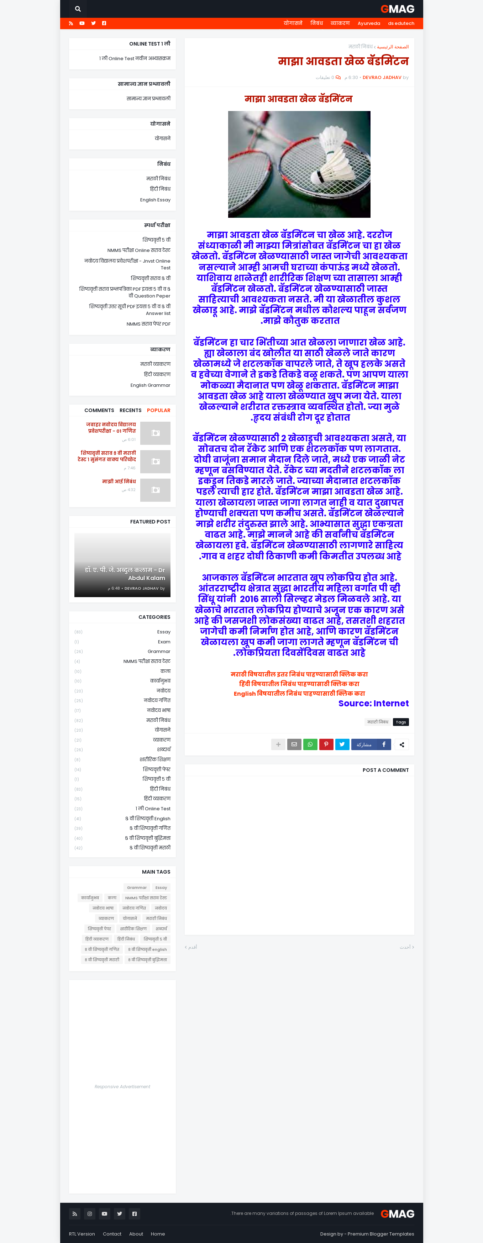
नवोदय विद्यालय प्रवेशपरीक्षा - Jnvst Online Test (127, 265)
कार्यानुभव (122, 681)
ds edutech (401, 23)
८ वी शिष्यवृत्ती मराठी (122, 848)
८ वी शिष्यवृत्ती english (122, 819)
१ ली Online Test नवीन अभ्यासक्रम (134, 58)
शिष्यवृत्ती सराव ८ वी (150, 278)
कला (122, 671)
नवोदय (122, 691)
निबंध (316, 23)
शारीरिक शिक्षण (122, 760)
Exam (122, 642)
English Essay (155, 199)
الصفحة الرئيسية (393, 46)
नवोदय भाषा (122, 711)
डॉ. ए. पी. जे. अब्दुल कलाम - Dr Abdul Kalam (125, 574)
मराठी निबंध (360, 46)
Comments (99, 410)
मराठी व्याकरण (155, 364)
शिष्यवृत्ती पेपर (122, 770)
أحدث (405, 947)
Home (158, 1234)
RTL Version (82, 1234)
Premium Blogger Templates (381, 1234)
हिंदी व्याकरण (157, 374)
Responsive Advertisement (122, 1087)
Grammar (122, 651)
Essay (122, 632)
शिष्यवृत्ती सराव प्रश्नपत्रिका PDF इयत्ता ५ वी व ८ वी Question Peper (124, 293)
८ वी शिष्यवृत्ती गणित (122, 828)
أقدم (192, 947)
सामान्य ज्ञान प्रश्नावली (148, 98)
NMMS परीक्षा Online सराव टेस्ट (138, 250)
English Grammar (150, 385)
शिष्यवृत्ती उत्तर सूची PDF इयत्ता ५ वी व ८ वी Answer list (129, 310)
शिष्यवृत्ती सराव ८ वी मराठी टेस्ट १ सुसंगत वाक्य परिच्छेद (107, 456)
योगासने (293, 23)
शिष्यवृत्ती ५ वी (156, 240)
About (136, 1234)
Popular (158, 410)
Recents (131, 410)
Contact (112, 1234)
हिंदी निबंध (160, 189)
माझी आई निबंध (119, 482)
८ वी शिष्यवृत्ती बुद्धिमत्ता (122, 838)
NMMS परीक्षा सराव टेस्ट (122, 661)
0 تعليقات (325, 77)
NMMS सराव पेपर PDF (148, 324)
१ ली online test (122, 809)
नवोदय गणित (122, 701)
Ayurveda (369, 23)
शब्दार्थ (122, 750)
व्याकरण (340, 23)
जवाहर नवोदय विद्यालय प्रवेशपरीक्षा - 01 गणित (111, 428)
